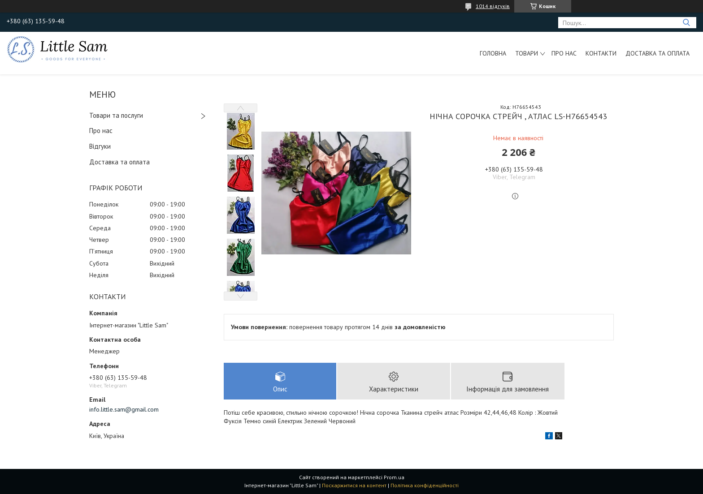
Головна (493, 53)
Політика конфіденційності (425, 485)
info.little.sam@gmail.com (124, 409)
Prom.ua (394, 477)
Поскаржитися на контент (354, 485)
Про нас (564, 53)
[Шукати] (686, 22)
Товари (526, 53)
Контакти (601, 53)
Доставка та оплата (657, 53)
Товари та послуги (116, 115)
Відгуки (100, 146)
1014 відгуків (493, 6)
